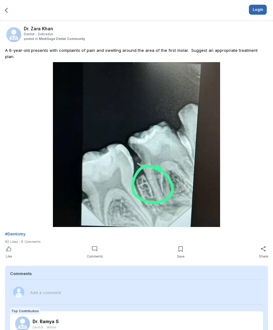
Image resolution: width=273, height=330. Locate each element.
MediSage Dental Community (62, 39)
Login (258, 9)
